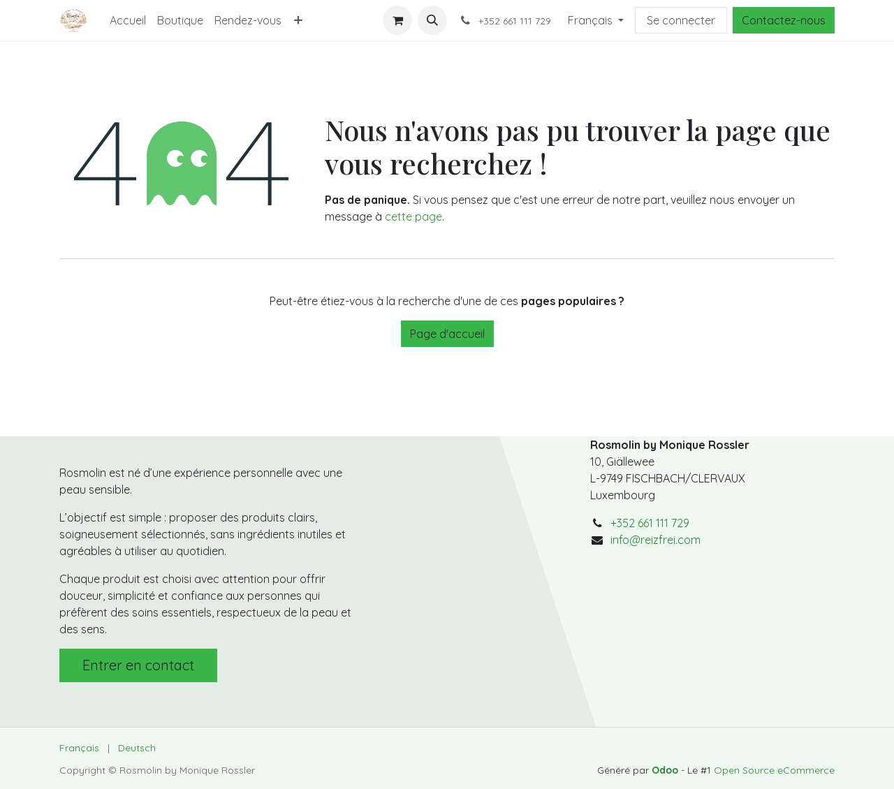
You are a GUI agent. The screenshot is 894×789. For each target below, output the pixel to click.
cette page (413, 216)
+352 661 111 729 (649, 523)
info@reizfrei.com (655, 540)
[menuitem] (128, 20)
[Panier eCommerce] (397, 20)
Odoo (666, 770)
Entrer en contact (138, 665)
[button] (432, 20)
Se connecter (681, 20)
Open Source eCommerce (774, 770)
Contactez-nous (784, 20)
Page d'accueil (447, 334)
